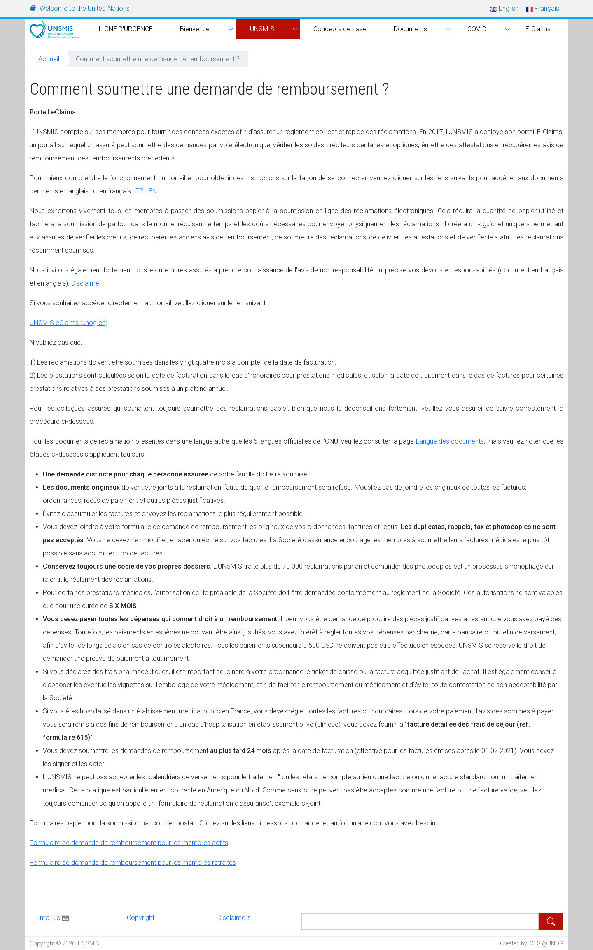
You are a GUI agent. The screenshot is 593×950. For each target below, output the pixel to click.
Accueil (48, 59)
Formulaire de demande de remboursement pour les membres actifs (129, 843)
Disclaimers (234, 918)
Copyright (140, 918)
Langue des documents (450, 441)
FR (139, 191)
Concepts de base (340, 29)
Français (542, 8)
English (504, 8)
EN (153, 191)
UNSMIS (262, 29)
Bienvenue (195, 29)
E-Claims (538, 29)
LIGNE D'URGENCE (126, 29)
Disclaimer (86, 283)
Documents (410, 29)
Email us (53, 916)
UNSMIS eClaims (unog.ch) (68, 323)
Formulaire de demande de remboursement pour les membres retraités (133, 862)
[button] (230, 29)
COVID (476, 29)
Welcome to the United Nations (85, 8)
